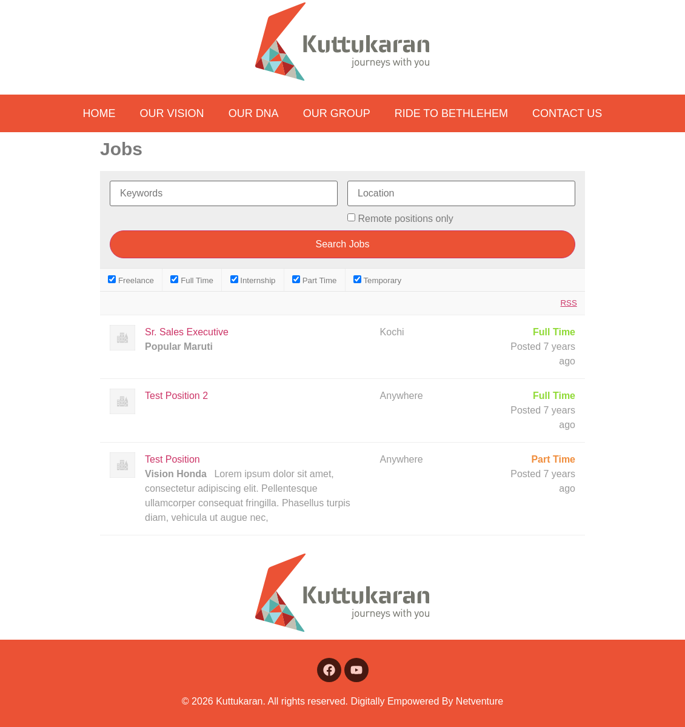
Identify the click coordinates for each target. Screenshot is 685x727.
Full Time (191, 279)
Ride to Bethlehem (451, 113)
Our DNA (254, 113)
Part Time (314, 279)
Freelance (131, 279)
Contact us (567, 113)
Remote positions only (405, 219)
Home (99, 113)
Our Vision (172, 113)
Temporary (377, 279)
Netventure (479, 701)
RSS (568, 302)
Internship (253, 279)
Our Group (336, 113)
